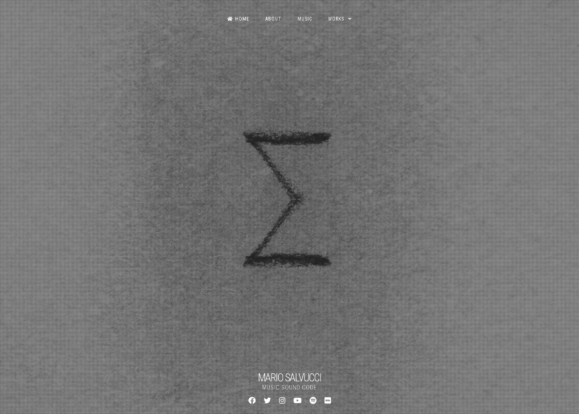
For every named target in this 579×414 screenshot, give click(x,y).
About (273, 19)
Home (238, 19)
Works (336, 19)
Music (305, 19)
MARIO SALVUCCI (289, 377)
